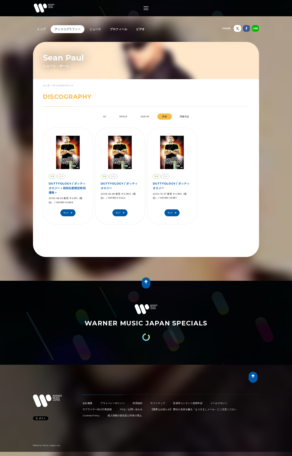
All (104, 116)
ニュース (95, 29)
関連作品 (184, 116)
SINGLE (123, 116)
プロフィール (118, 29)
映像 (164, 116)
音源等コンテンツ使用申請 (187, 403)
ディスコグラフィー (68, 29)
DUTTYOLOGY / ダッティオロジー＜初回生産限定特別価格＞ (67, 188)
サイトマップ (157, 403)
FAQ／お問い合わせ (131, 409)
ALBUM (145, 116)
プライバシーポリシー (112, 403)
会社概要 (87, 403)
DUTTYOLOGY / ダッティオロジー (119, 186)
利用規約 (137, 403)
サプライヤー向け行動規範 (97, 409)
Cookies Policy (91, 415)
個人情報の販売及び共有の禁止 (125, 415)
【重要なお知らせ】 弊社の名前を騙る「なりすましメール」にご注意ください (194, 409)
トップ (41, 29)
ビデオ (140, 29)
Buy (69, 212)
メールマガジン (218, 403)
